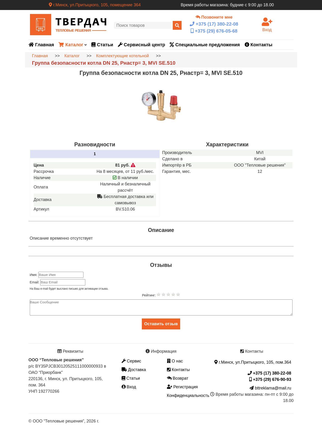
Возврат (178, 378)
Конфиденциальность (188, 395)
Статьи (102, 44)
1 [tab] (95, 154)
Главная (41, 44)
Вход (129, 387)
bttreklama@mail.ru (270, 388)
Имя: (34, 275)
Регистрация (182, 387)
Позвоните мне (214, 17)
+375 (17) (214, 24)
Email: (35, 282)
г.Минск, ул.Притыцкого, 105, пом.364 (252, 362)
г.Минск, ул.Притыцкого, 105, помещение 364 (95, 5)
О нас (175, 361)
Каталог (71, 44)
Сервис (131, 361)
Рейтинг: (149, 295)
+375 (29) (214, 31)
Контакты (258, 44)
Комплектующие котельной (122, 56)
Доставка (134, 369)
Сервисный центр (141, 44)
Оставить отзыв (161, 324)
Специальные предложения (205, 44)
